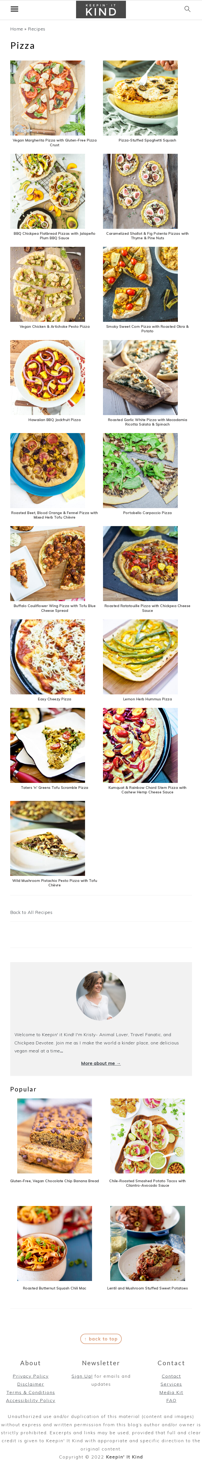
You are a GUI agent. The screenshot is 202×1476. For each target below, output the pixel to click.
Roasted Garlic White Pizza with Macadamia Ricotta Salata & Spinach (147, 422)
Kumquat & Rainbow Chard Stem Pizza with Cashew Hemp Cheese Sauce (147, 789)
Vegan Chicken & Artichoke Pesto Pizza (55, 326)
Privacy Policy (31, 1376)
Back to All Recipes (31, 912)
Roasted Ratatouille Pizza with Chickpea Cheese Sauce (147, 608)
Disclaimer (30, 1384)
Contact (171, 1376)
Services (171, 1384)
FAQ (171, 1400)
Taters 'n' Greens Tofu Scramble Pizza (54, 787)
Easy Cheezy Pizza (54, 699)
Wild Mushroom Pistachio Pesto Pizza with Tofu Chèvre (54, 882)
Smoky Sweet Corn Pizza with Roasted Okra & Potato (147, 328)
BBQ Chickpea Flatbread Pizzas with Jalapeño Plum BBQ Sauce (55, 235)
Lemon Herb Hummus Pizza (147, 699)
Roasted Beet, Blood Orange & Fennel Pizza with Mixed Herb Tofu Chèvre (54, 515)
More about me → (101, 1063)
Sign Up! (82, 1376)
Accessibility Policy (30, 1400)
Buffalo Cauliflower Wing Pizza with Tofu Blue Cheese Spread (55, 608)
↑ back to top (101, 1339)
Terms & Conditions (30, 1392)
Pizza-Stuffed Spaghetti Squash (147, 140)
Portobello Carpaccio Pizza (147, 513)
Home (16, 29)
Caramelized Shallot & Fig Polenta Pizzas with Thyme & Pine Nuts (147, 235)
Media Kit (171, 1392)
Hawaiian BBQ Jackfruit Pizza (54, 420)
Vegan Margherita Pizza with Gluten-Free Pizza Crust (55, 142)
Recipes (36, 29)
